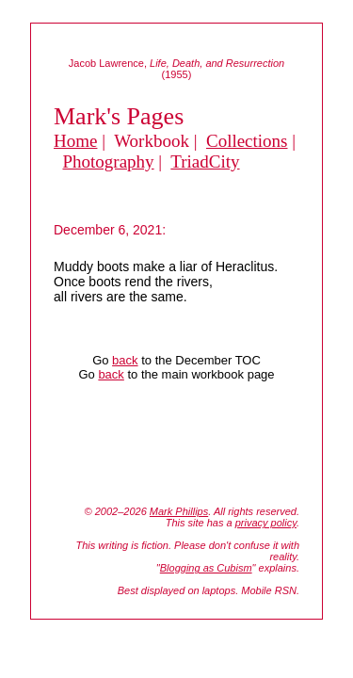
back (124, 360)
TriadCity (204, 161)
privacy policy (266, 522)
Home (75, 141)
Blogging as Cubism (206, 567)
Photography (108, 161)
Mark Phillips (179, 511)
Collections (247, 141)
